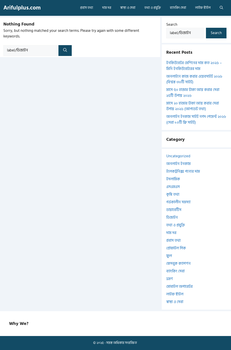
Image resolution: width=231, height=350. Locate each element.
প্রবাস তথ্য (86, 8)
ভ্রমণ (169, 279)
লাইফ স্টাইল (203, 8)
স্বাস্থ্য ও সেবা (127, 8)
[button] (221, 7)
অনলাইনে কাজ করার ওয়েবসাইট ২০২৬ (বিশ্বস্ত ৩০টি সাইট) (194, 79)
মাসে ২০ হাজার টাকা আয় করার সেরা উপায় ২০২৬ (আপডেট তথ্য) (192, 106)
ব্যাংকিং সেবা (178, 8)
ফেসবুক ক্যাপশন (178, 263)
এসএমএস (173, 187)
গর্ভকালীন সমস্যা (178, 202)
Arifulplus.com (22, 7)
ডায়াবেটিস (173, 210)
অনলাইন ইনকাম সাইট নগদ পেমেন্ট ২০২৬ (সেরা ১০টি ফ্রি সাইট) (196, 120)
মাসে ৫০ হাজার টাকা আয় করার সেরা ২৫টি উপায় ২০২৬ (192, 93)
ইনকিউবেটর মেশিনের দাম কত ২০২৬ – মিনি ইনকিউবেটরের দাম (194, 66)
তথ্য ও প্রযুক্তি (152, 8)
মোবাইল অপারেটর (179, 286)
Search (171, 24)
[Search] (65, 50)
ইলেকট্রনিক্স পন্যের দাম (183, 171)
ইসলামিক (173, 179)
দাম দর (106, 8)
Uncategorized (178, 156)
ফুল (169, 256)
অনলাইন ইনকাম (178, 164)
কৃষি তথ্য (172, 194)
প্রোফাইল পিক (176, 248)
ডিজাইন (172, 217)
